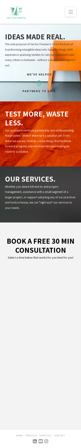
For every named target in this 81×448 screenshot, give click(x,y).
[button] (70, 12)
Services (45, 435)
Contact (59, 435)
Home (19, 435)
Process (31, 435)
